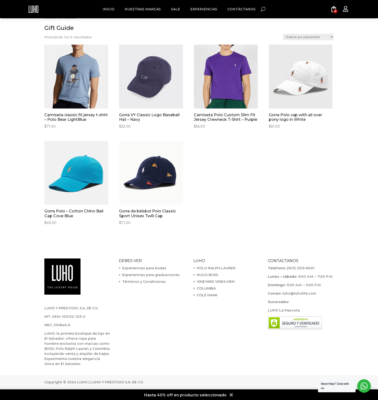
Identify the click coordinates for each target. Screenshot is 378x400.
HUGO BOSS (207, 275)
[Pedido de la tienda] (308, 37)
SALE (175, 9)
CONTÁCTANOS (241, 9)
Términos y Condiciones (144, 281)
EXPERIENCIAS (203, 9)
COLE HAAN (207, 295)
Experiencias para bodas (144, 268)
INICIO (109, 9)
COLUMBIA (206, 288)
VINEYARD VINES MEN (216, 281)
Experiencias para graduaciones (151, 275)
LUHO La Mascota (284, 310)
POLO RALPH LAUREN (216, 268)
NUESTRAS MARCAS (143, 9)
